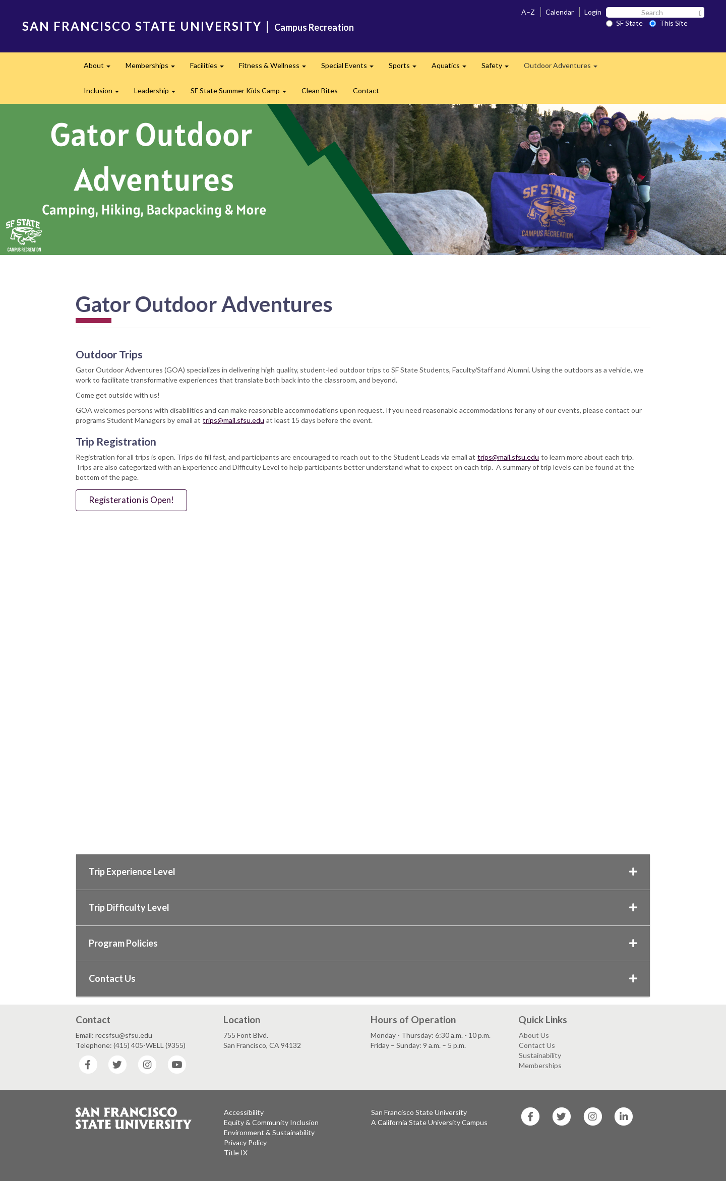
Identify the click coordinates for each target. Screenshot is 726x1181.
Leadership (158, 93)
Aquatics (453, 68)
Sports (406, 68)
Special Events (351, 68)
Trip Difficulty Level (363, 907)
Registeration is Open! (131, 499)
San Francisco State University (419, 1112)
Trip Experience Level (363, 871)
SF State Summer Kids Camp (242, 93)
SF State (624, 23)
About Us (534, 1035)
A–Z (528, 12)
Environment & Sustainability (269, 1132)
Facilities (210, 68)
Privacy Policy (245, 1142)
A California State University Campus (429, 1122)
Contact (366, 90)
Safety (498, 68)
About (101, 68)
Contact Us (363, 978)
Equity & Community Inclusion (271, 1122)
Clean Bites (319, 90)
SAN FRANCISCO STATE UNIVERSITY (142, 26)
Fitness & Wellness (276, 68)
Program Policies (363, 943)
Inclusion (105, 93)
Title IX (236, 1152)
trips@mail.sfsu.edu (233, 420)
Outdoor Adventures (564, 68)
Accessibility (244, 1112)
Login (592, 12)
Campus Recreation (314, 27)
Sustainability (540, 1055)
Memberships (154, 68)
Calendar (560, 12)
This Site (668, 23)
